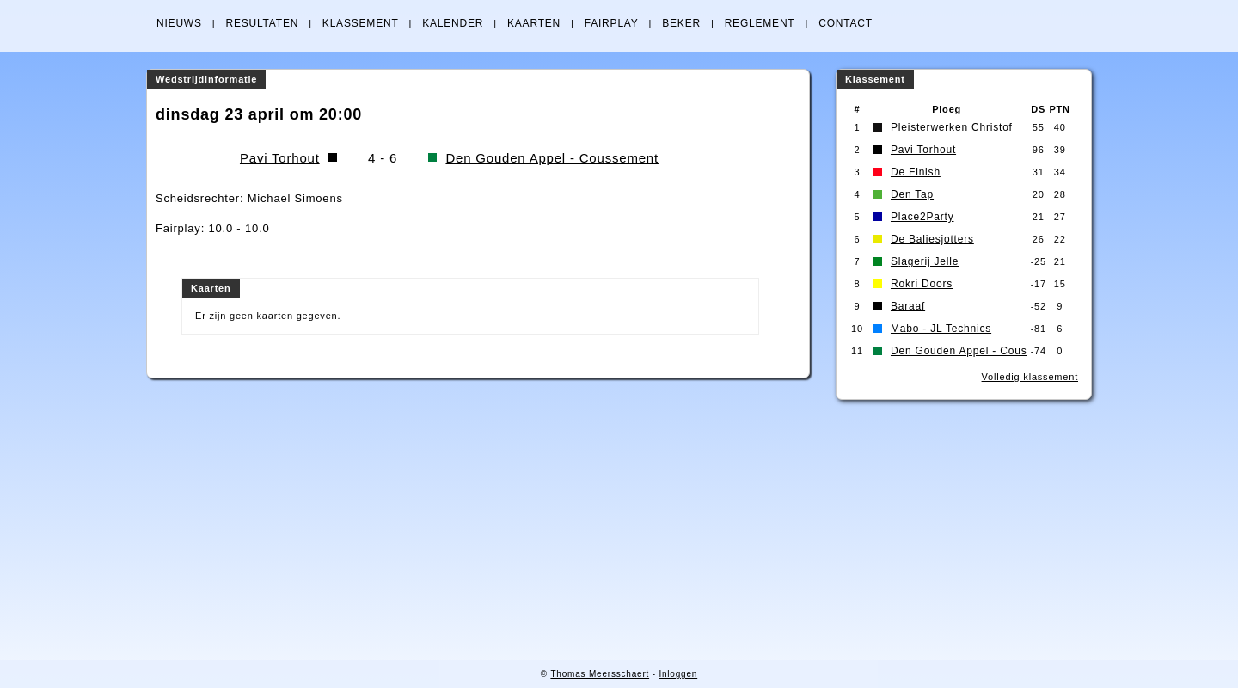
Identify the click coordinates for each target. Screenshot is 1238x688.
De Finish (916, 172)
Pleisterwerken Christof (952, 127)
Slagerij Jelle (925, 261)
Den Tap (912, 194)
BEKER (681, 23)
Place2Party (922, 217)
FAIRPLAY (612, 23)
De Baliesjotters (932, 239)
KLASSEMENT (360, 23)
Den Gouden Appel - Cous (959, 351)
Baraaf (908, 306)
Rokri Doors (922, 284)
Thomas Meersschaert (599, 674)
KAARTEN (534, 23)
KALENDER (452, 23)
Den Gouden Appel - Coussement (552, 157)
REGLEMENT (760, 23)
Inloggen (678, 674)
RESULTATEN (261, 23)
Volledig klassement (1030, 377)
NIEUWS (179, 23)
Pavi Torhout (280, 157)
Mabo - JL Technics (941, 328)
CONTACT (845, 23)
